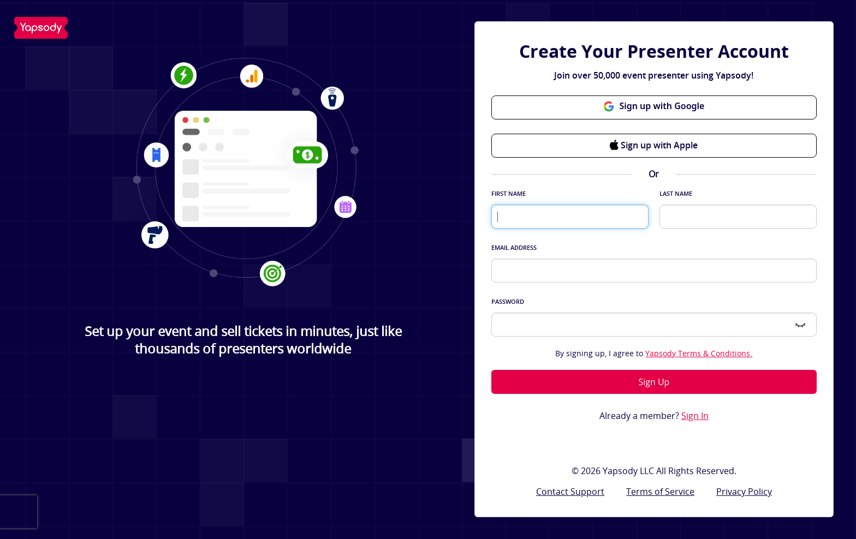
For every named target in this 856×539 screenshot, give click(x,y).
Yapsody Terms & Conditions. (698, 353)
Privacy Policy (744, 492)
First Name (508, 193)
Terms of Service (660, 492)
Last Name (675, 193)
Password (507, 301)
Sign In (695, 416)
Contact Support (570, 492)
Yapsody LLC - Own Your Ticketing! (41, 28)
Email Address (514, 247)
